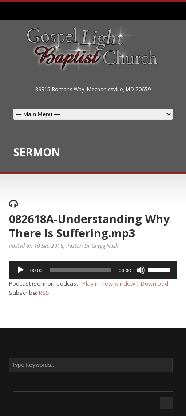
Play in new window (108, 283)
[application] (93, 270)
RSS (44, 293)
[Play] (20, 270)
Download (154, 283)
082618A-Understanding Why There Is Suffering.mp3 (89, 226)
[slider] (81, 270)
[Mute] (140, 270)
